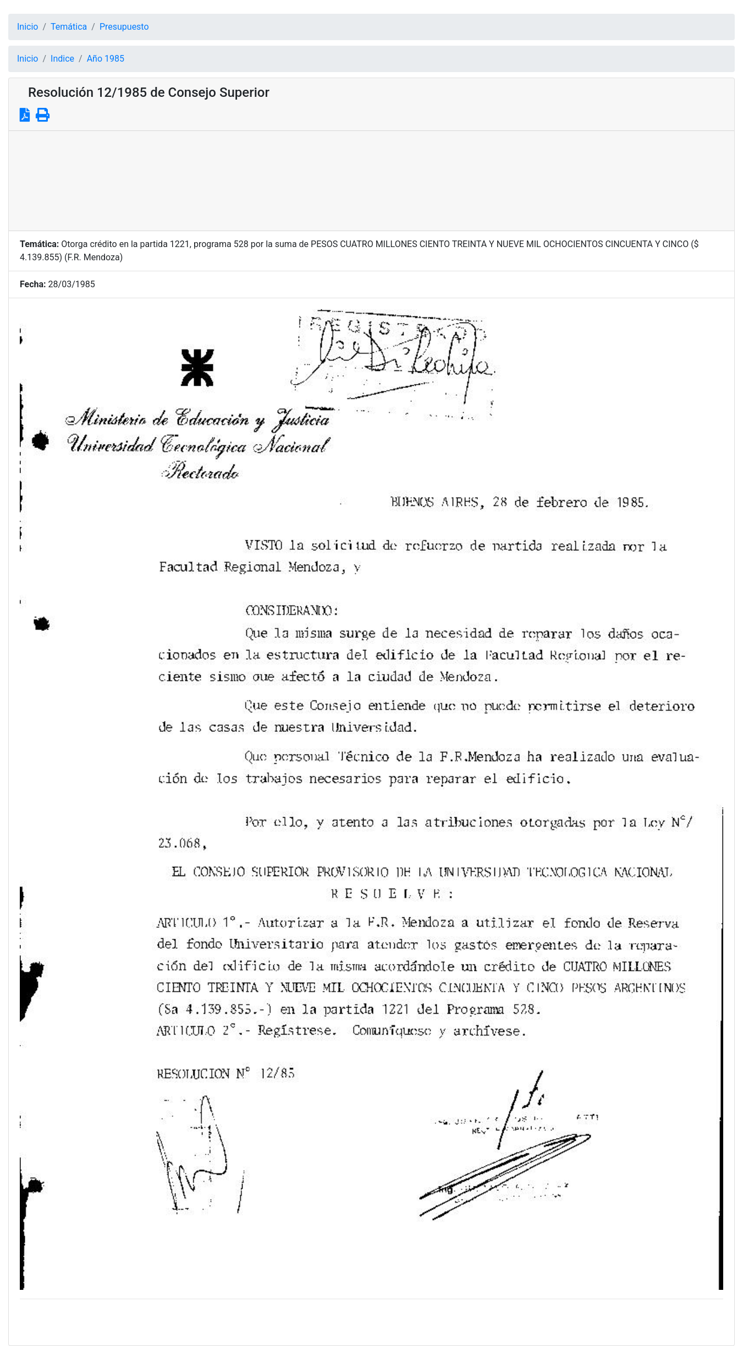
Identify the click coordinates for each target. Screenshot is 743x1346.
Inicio (27, 26)
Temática (69, 26)
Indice (62, 58)
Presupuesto (124, 26)
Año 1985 (105, 58)
